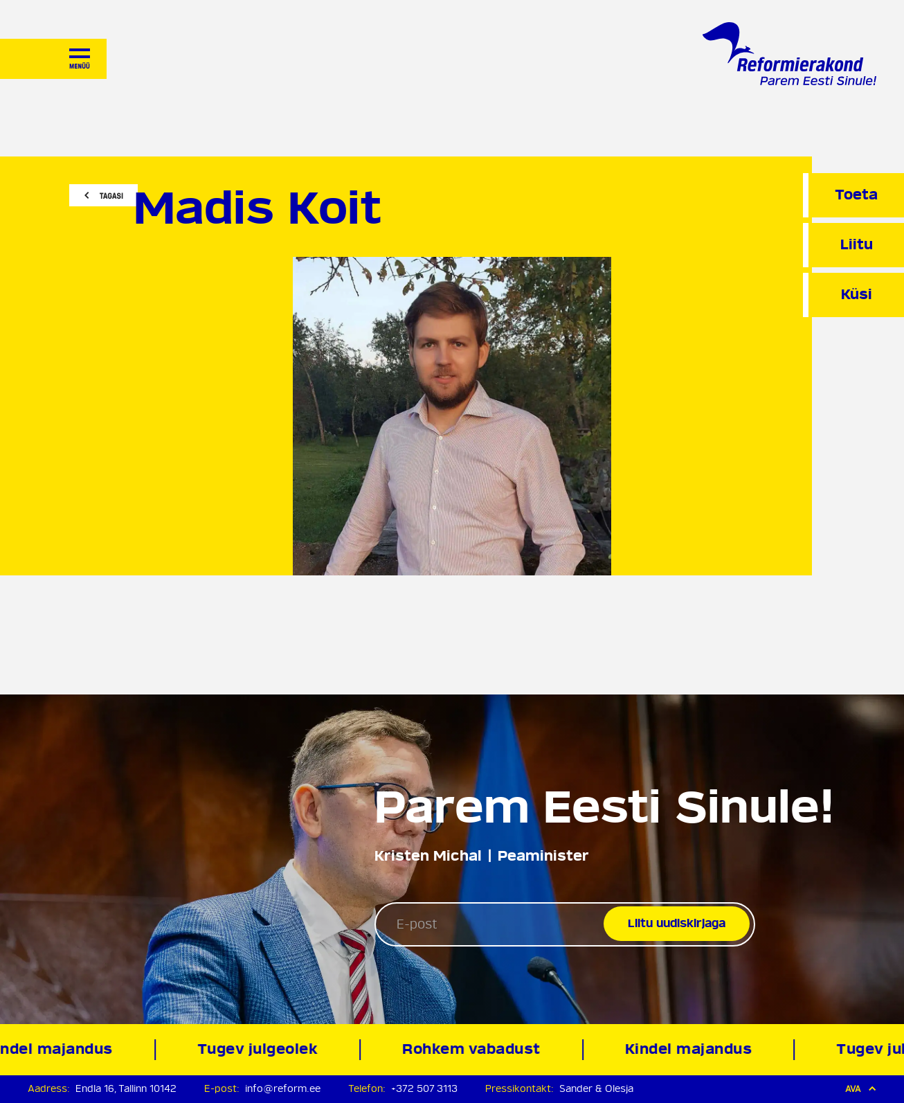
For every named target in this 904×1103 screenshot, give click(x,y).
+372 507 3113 (424, 1089)
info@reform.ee (282, 1089)
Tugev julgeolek (260, 1049)
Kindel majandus (691, 1049)
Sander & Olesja (596, 1089)
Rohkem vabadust (475, 1049)
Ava (860, 1089)
